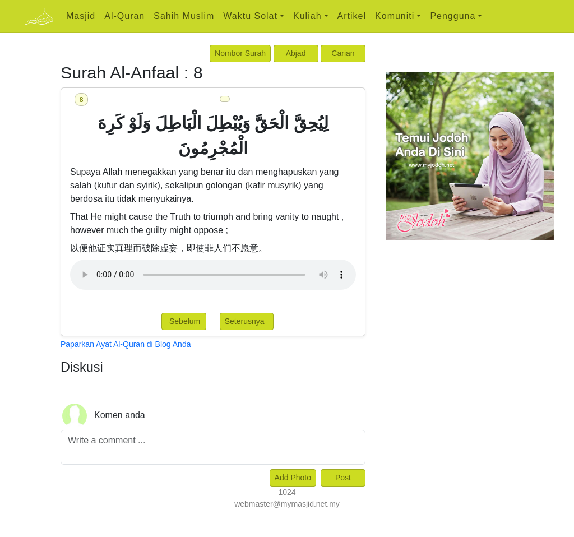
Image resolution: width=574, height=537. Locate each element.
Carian (342, 53)
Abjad (296, 53)
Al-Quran (124, 16)
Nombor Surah (240, 53)
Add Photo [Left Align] (293, 477)
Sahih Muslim (184, 16)
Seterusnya (247, 321)
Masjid (80, 16)
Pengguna (452, 16)
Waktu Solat (250, 16)
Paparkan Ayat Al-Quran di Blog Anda (126, 344)
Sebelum (183, 321)
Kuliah (307, 16)
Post (343, 477)
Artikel (351, 16)
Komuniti (394, 16)
